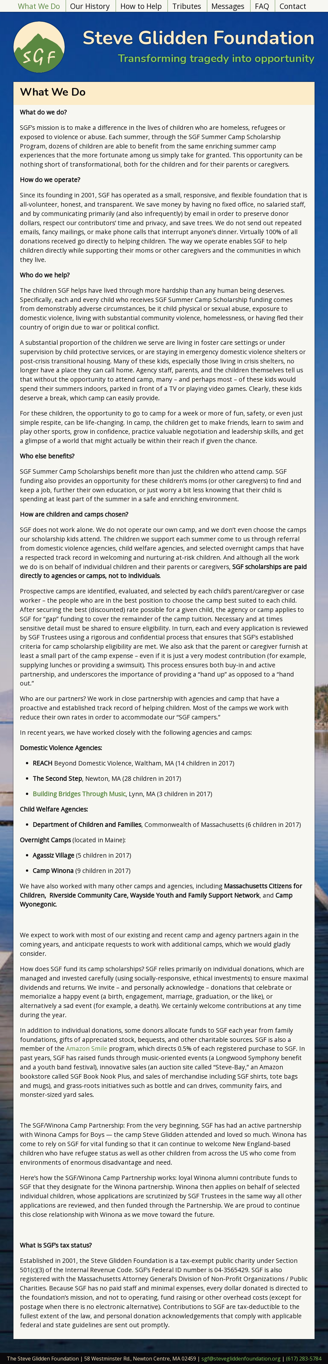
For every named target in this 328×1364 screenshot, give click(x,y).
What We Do (39, 6)
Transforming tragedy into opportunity (216, 58)
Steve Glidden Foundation (198, 38)
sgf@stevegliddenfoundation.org (241, 1358)
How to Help (141, 6)
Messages (227, 6)
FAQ (262, 6)
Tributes (186, 6)
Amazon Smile (86, 1048)
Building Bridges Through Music (79, 793)
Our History (90, 6)
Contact (293, 6)
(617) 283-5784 (303, 1358)
